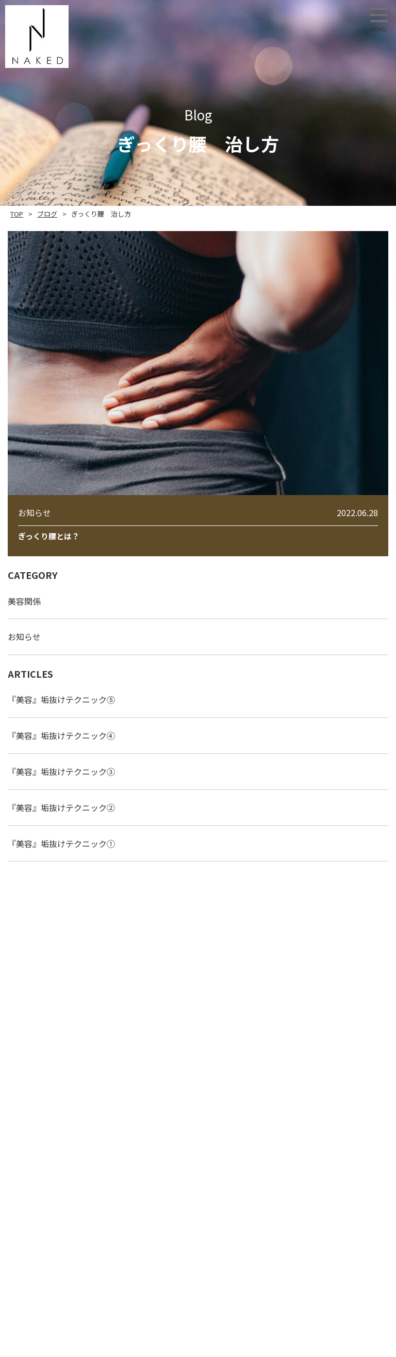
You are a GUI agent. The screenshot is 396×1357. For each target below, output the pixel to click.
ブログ (47, 214)
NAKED (37, 36)
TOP (16, 214)
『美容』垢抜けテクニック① (61, 843)
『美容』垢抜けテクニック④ (61, 735)
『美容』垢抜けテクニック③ (61, 771)
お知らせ (24, 636)
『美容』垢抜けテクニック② (61, 807)
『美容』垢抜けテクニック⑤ (61, 699)
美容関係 (24, 601)
